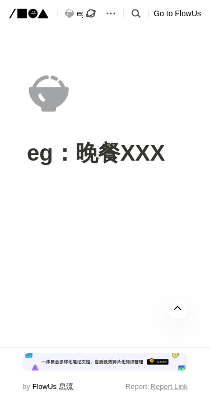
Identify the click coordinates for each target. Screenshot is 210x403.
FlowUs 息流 (52, 386)
